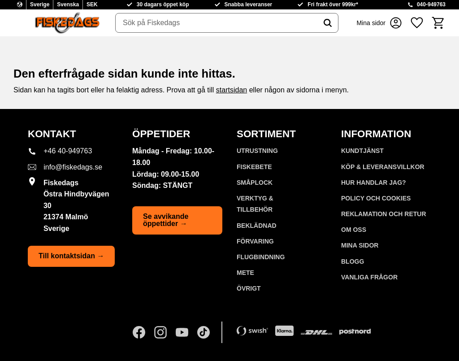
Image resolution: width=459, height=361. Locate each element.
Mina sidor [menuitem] (359, 245)
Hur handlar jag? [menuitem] (373, 182)
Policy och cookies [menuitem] (376, 198)
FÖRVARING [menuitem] (255, 241)
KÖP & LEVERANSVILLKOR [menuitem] (382, 166)
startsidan (231, 90)
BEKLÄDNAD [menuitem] (257, 225)
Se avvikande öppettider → (165, 220)
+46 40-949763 (67, 151)
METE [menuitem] (245, 272)
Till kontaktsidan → (71, 256)
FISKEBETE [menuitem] (254, 166)
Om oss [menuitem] (353, 229)
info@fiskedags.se (72, 167)
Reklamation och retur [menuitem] (383, 213)
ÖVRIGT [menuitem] (249, 288)
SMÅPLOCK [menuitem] (255, 182)
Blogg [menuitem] (352, 261)
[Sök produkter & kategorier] (216, 22)
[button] (417, 22)
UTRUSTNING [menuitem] (257, 150)
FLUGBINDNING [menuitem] (261, 257)
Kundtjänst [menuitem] (362, 150)
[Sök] (327, 22)
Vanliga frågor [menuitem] (369, 277)
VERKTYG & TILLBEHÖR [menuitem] (255, 204)
